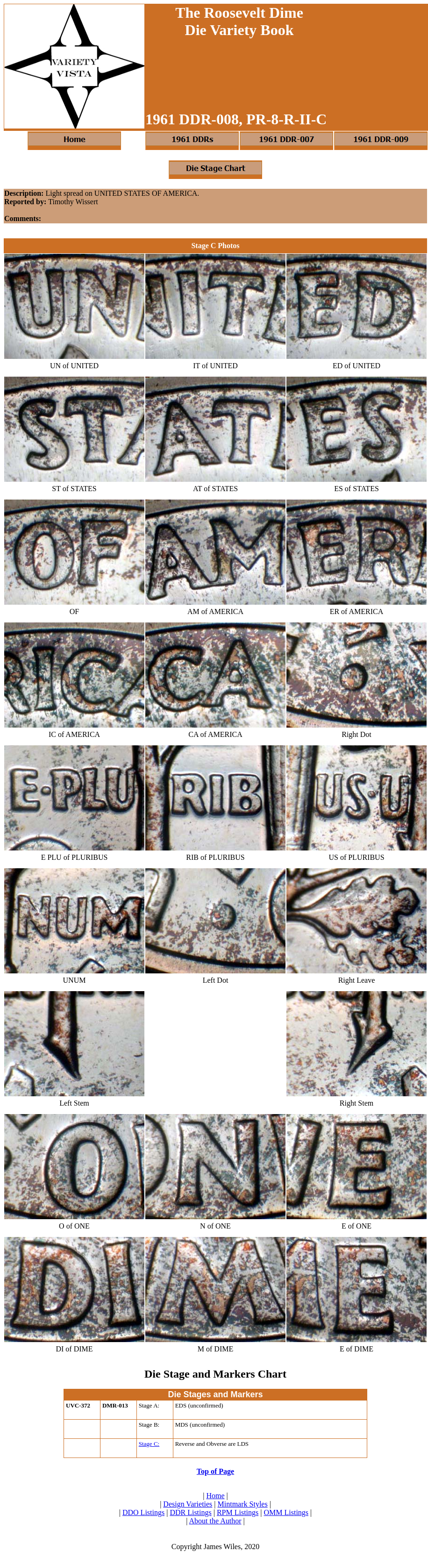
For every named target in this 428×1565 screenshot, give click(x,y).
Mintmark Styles (243, 1504)
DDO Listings (143, 1512)
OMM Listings (286, 1512)
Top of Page (215, 1471)
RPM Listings (237, 1512)
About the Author (215, 1521)
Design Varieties (187, 1504)
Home (215, 1496)
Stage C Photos (215, 246)
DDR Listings (190, 1512)
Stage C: (149, 1443)
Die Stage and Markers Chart (215, 1374)
